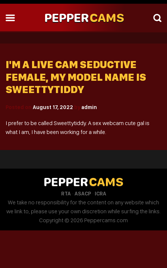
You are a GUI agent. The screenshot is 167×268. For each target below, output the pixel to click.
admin (89, 107)
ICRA (100, 194)
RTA (66, 194)
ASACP (83, 194)
